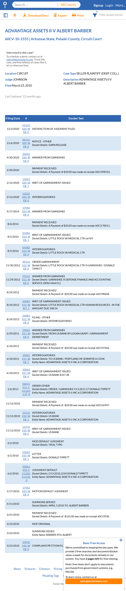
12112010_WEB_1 (26, 416)
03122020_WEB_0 (26, 129)
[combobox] (95, 14)
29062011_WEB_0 (26, 333)
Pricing (58, 569)
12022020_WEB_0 (26, 197)
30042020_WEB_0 (26, 157)
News (17, 569)
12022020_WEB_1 (26, 183)
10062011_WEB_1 (26, 359)
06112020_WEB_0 (26, 143)
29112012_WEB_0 (26, 280)
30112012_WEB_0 (26, 265)
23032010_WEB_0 (26, 545)
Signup (98, 5)
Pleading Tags (50, 575)
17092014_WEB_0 (26, 211)
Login (109, 5)
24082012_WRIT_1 (26, 305)
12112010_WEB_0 (26, 430)
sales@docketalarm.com (19, 59)
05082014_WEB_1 (26, 236)
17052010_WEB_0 (26, 491)
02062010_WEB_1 (26, 456)
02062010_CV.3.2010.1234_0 (26, 473)
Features (30, 569)
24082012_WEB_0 (26, 319)
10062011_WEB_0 (26, 373)
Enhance (44, 569)
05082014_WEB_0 (26, 251)
